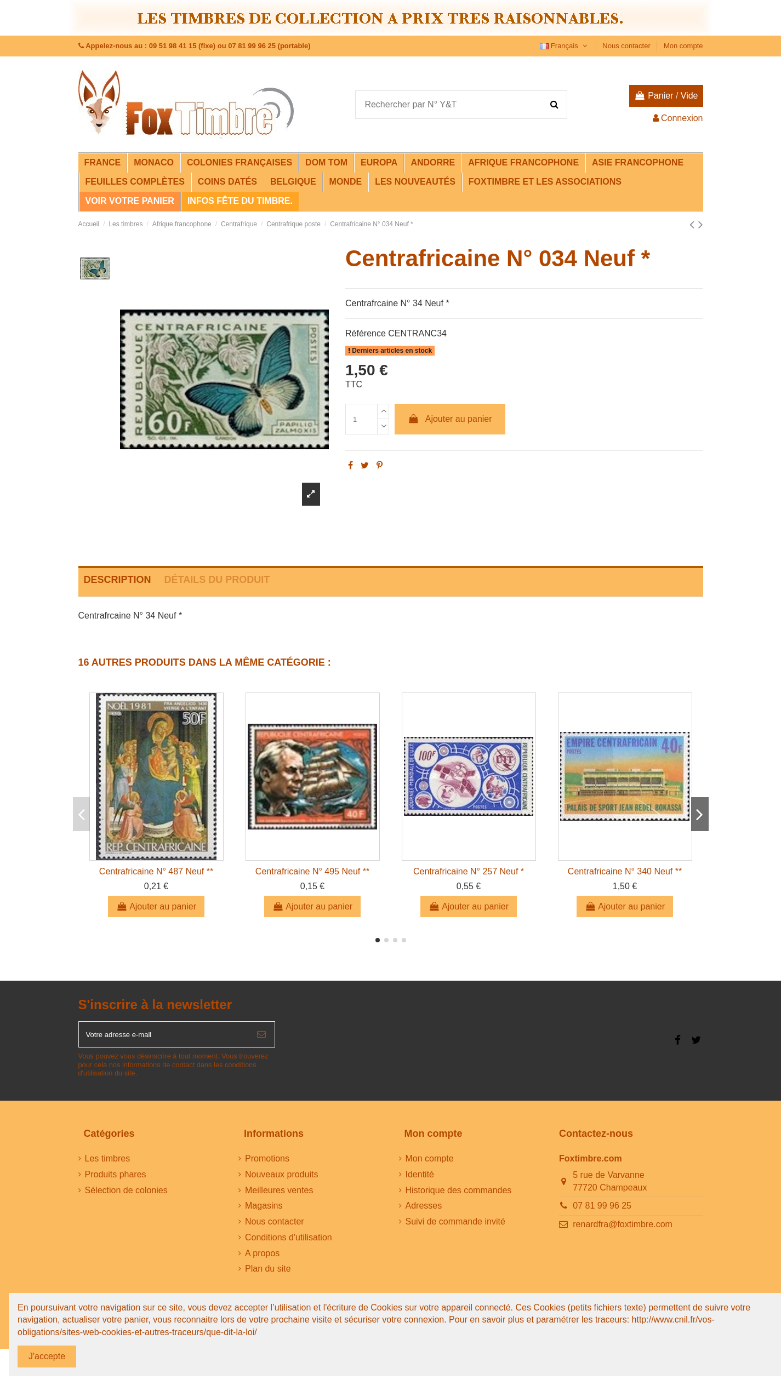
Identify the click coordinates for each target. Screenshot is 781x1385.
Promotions (267, 1164)
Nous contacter (627, 46)
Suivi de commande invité (455, 1227)
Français (564, 46)
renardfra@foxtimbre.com (622, 1229)
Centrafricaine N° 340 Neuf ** (625, 871)
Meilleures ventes (279, 1195)
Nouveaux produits (281, 1179)
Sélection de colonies (126, 1195)
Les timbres (107, 1164)
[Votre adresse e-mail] (164, 1037)
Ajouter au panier (450, 418)
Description (117, 579)
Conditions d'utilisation (288, 1242)
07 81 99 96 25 (602, 1211)
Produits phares (115, 1179)
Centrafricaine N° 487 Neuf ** (156, 871)
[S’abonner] (261, 1037)
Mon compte (683, 46)
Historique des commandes (459, 1195)
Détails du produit (217, 579)
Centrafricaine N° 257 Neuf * (468, 871)
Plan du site (268, 1274)
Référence (365, 333)
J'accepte (46, 1356)
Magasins (263, 1211)
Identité (420, 1179)
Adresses (424, 1211)
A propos (262, 1258)
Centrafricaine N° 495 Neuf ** (312, 871)
